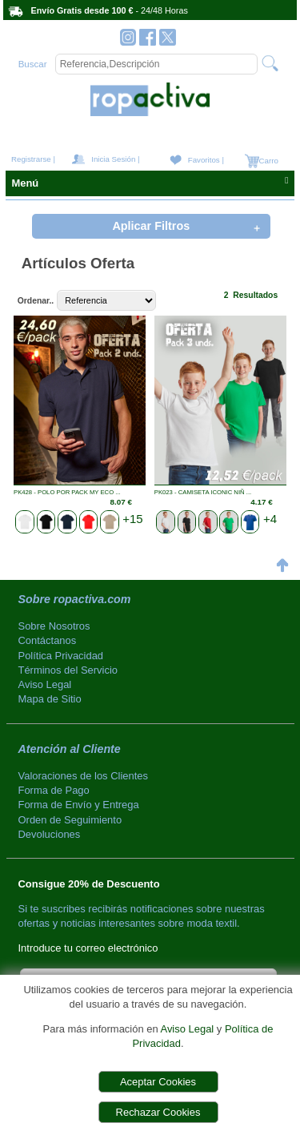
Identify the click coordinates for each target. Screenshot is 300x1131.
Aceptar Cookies (158, 1082)
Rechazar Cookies (158, 1112)
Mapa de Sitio (50, 699)
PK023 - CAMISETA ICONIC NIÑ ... (202, 492)
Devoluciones (49, 834)
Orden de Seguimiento (70, 820)
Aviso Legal (187, 1029)
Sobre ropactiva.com (74, 599)
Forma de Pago (54, 790)
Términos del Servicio (68, 670)
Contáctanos (47, 640)
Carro (267, 160)
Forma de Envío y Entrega (78, 805)
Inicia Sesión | (115, 159)
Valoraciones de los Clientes (83, 776)
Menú (149, 182)
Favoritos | (206, 159)
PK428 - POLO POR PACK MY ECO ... (67, 492)
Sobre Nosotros (54, 626)
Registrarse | (33, 159)
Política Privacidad (61, 656)
